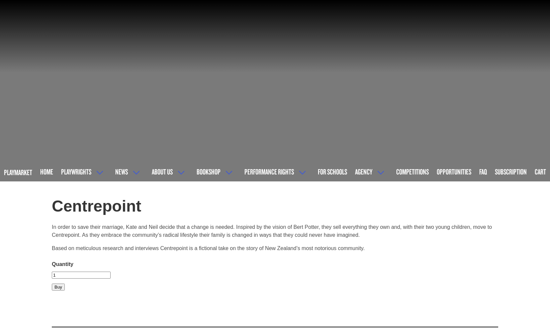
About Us (162, 171)
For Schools (332, 171)
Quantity (62, 264)
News (121, 171)
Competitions (412, 171)
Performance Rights (269, 171)
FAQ (483, 171)
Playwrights (76, 171)
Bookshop (209, 171)
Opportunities (454, 171)
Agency (363, 171)
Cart (540, 171)
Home (46, 171)
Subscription (511, 171)
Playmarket (18, 172)
